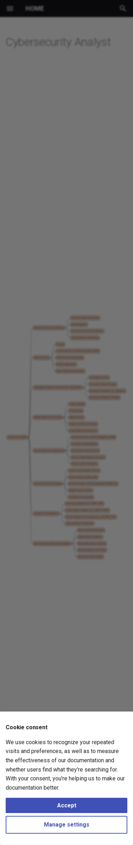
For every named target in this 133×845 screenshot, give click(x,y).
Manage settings (66, 824)
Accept (66, 805)
